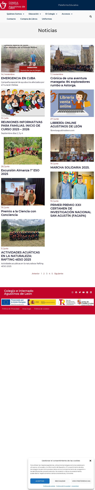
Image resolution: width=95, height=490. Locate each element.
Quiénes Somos (15, 14)
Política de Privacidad (63, 486)
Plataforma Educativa (68, 5)
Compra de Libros (28, 19)
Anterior (36, 278)
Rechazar (60, 481)
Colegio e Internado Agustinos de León (18, 296)
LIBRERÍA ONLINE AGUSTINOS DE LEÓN (66, 124)
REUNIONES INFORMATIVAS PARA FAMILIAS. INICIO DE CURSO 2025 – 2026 (21, 126)
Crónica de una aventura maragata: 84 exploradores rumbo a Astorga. (70, 81)
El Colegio (51, 14)
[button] (90, 461)
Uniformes (47, 19)
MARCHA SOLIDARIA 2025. (69, 167)
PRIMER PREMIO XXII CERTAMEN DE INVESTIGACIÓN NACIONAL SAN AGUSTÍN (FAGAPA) (70, 214)
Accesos (67, 14)
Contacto (11, 19)
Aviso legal (75, 486)
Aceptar (40, 481)
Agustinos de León (17, 5)
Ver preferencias (81, 481)
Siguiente (58, 278)
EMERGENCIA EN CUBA (18, 78)
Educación (35, 14)
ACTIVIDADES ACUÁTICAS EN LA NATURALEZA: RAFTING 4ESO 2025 (20, 260)
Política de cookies (49, 486)
